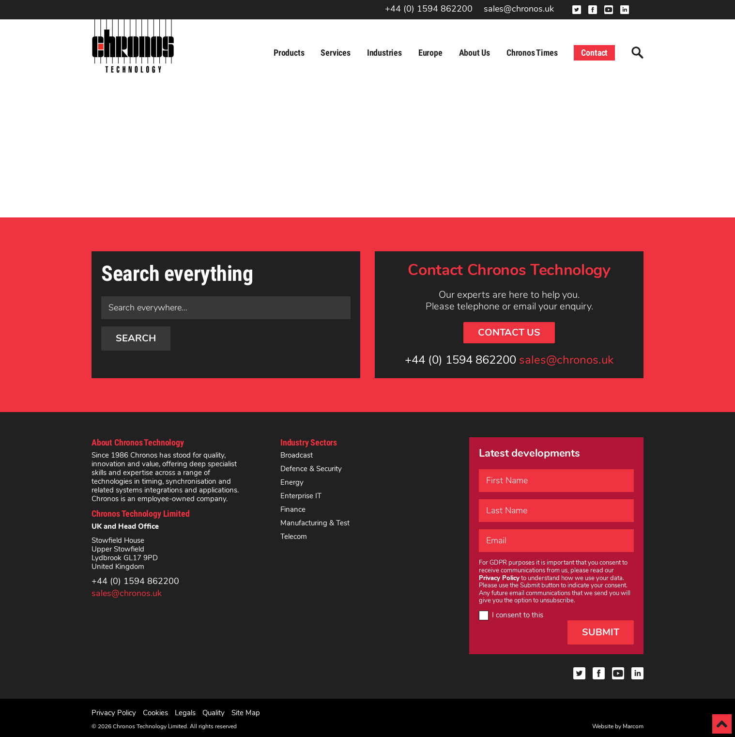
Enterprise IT (301, 496)
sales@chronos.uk (519, 9)
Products (289, 52)
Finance (293, 509)
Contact (594, 52)
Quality (213, 713)
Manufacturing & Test (315, 523)
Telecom (293, 536)
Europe (430, 52)
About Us (474, 52)
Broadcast (296, 455)
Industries (384, 52)
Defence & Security (311, 469)
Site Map (245, 713)
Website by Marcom (617, 726)
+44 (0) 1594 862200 (429, 9)
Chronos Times (532, 52)
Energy (292, 482)
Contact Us (509, 332)
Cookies (155, 713)
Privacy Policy (114, 713)
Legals (185, 713)
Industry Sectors (308, 442)
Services (336, 52)
